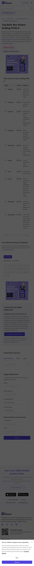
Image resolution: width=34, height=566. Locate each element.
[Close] (31, 542)
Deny (17, 557)
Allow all (17, 562)
